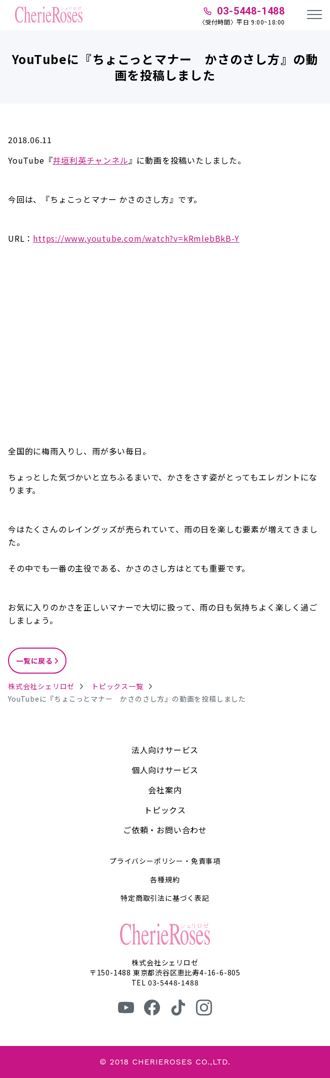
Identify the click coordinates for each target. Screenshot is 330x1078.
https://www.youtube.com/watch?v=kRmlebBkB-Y (136, 238)
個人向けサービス (165, 770)
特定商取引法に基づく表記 (165, 898)
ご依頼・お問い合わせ (165, 830)
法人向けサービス (165, 750)
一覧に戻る (34, 661)
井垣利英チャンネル (90, 160)
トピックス (165, 810)
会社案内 (165, 790)
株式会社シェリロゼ (41, 686)
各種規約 (165, 879)
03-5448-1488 (251, 11)
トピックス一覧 (118, 686)
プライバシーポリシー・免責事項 (165, 861)
